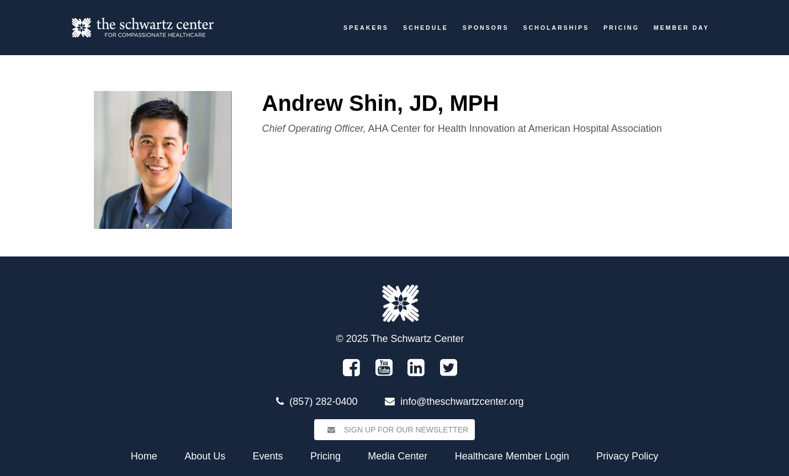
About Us (204, 456)
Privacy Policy (627, 456)
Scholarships (556, 27)
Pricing (621, 27)
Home (144, 456)
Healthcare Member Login (512, 456)
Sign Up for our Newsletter (394, 429)
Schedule (425, 27)
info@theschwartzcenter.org (461, 401)
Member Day (681, 27)
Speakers (366, 27)
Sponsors (486, 27)
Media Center (397, 456)
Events (268, 456)
